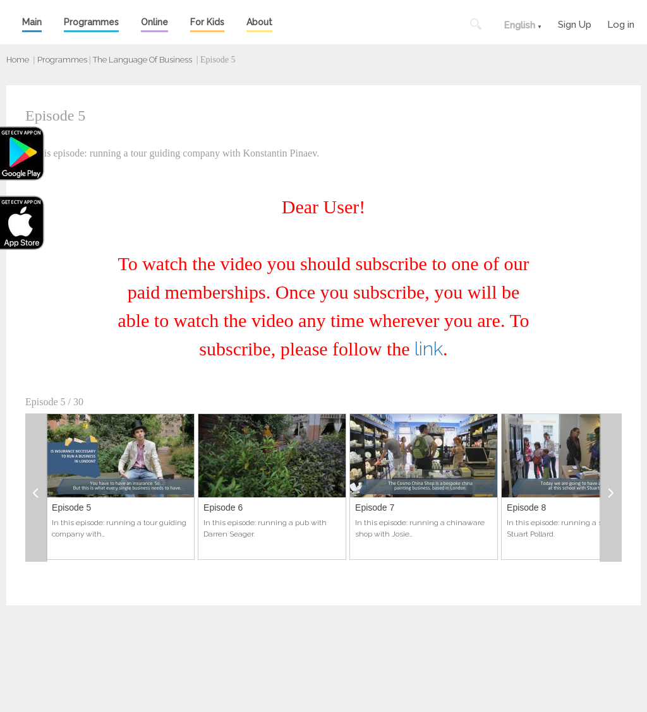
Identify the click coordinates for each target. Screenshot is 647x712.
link (428, 349)
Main (32, 22)
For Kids (207, 22)
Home (17, 59)
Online (154, 22)
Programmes (91, 22)
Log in (620, 23)
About (259, 22)
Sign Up (574, 23)
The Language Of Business (142, 59)
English (519, 25)
